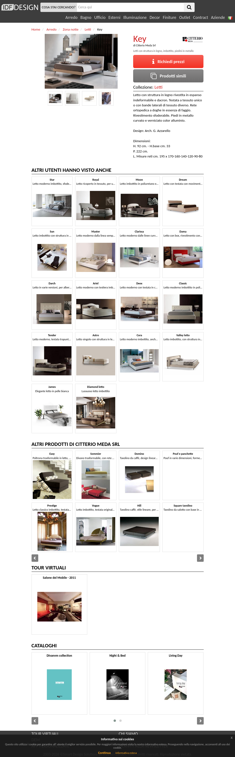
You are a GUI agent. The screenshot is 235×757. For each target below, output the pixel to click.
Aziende (218, 17)
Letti (158, 87)
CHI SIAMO (128, 733)
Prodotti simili (168, 76)
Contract (200, 17)
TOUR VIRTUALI (45, 733)
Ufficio (99, 17)
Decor (155, 17)
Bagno (85, 17)
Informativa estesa (126, 753)
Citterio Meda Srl (146, 45)
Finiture (169, 17)
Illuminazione (135, 17)
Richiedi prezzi (168, 61)
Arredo (72, 17)
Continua (104, 753)
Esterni (114, 17)
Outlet (184, 17)
